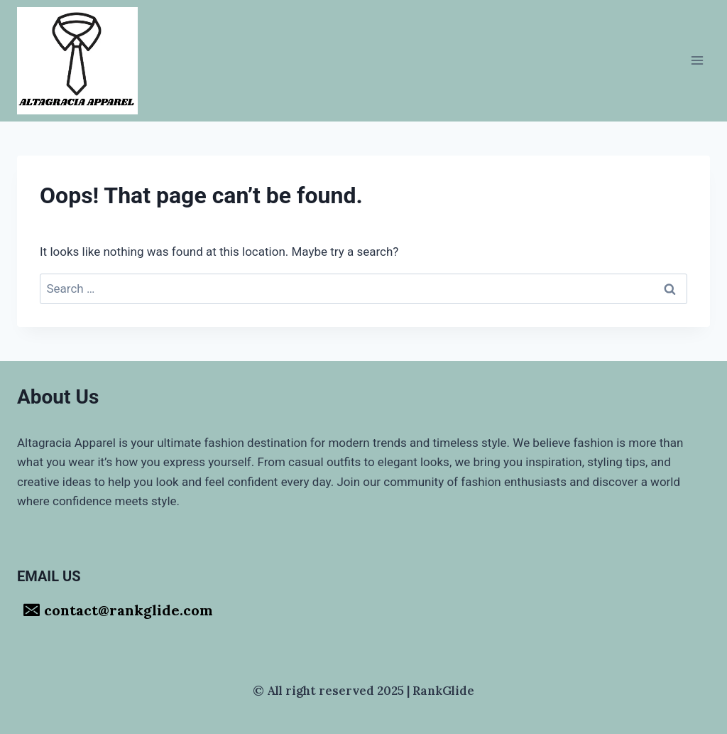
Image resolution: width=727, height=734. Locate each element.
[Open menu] (697, 61)
